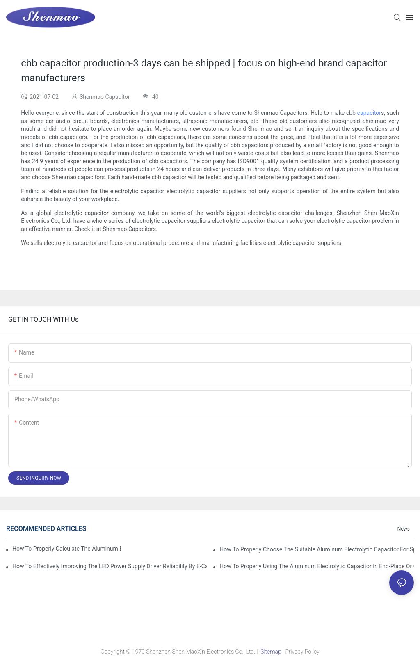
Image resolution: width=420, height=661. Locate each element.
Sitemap (271, 651)
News (403, 529)
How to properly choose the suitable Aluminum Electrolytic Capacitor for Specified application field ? (316, 549)
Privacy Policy (302, 651)
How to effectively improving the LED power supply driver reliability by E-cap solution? (109, 566)
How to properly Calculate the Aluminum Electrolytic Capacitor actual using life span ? (66, 548)
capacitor (369, 113)
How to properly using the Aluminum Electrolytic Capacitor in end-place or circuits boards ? (316, 566)
